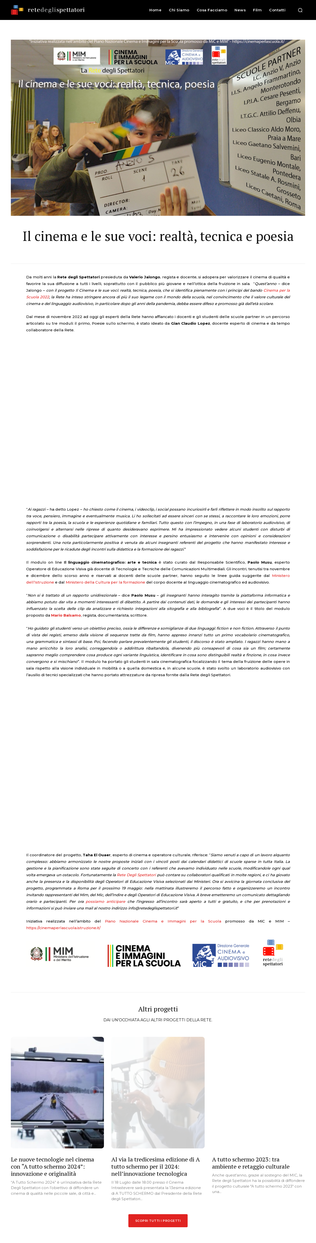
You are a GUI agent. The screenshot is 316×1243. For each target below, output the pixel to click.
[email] (272, 1160)
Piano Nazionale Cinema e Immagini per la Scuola (163, 781)
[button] (300, 10)
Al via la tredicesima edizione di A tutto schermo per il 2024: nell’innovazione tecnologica (155, 1027)
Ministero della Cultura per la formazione (106, 512)
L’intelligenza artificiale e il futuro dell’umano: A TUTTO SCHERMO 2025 (182, 1164)
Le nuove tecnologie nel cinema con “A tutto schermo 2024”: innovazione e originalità (52, 1027)
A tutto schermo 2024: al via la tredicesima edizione (177, 1209)
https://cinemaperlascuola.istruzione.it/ (63, 787)
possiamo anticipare (105, 761)
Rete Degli (126, 734)
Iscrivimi (271, 1174)
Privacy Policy (282, 1185)
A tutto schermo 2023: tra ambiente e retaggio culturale (251, 1023)
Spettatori (146, 734)
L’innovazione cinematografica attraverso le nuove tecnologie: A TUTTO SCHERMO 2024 (180, 1187)
